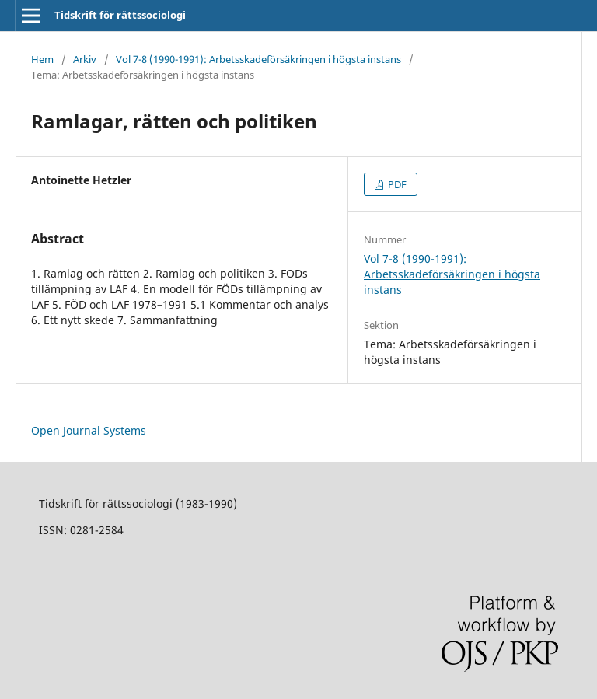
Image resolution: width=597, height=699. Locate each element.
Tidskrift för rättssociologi (120, 15)
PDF (396, 184)
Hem (42, 59)
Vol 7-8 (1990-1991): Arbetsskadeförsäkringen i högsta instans (258, 59)
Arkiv (84, 59)
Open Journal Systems (88, 430)
